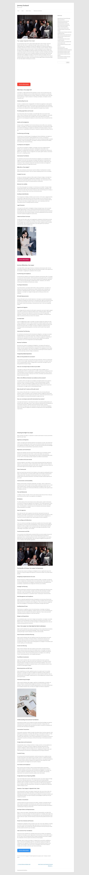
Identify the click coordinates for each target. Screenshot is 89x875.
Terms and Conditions (38, 10)
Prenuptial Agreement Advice (62, 22)
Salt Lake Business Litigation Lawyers (64, 51)
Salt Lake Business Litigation (62, 57)
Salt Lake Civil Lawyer (61, 47)
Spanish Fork (34, 855)
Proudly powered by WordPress (22, 870)
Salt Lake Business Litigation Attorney (64, 56)
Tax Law (27, 855)
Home (18, 10)
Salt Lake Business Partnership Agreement (65, 49)
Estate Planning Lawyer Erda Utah (63, 21)
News (22, 10)
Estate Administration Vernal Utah (63, 23)
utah (42, 855)
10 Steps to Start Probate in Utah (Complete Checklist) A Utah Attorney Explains (64, 29)
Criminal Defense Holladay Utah (23, 864)
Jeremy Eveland (23, 5)
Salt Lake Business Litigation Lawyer (64, 52)
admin (18, 857)
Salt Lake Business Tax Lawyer (63, 48)
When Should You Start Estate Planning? (64, 34)
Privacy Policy (28, 10)
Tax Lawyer (39, 855)
